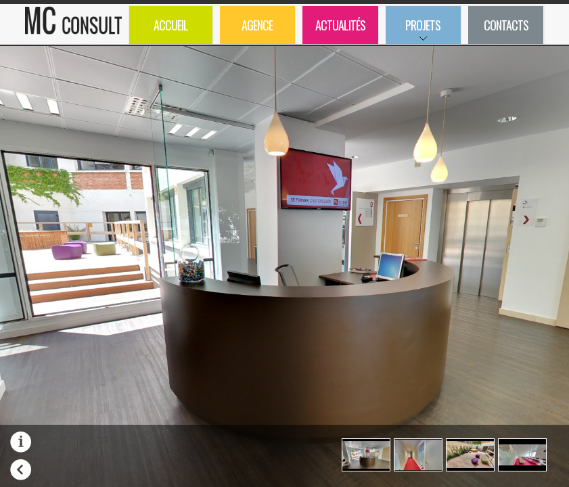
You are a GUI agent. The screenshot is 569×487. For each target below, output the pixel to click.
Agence (257, 25)
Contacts (506, 25)
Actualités (340, 25)
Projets (413, 30)
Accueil (171, 25)
